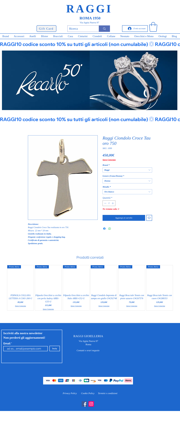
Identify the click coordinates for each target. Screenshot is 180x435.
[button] (153, 27)
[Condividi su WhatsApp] (109, 228)
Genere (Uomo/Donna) (113, 176)
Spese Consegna (109, 160)
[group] (90, 288)
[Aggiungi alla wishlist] (149, 218)
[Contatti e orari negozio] (88, 350)
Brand (106, 165)
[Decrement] (105, 203)
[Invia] (54, 348)
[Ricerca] (81, 29)
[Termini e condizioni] (108, 393)
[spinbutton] (109, 203)
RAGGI (89, 9)
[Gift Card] (46, 28)
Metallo (107, 187)
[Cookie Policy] (88, 393)
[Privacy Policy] (70, 393)
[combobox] (127, 169)
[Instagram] (91, 404)
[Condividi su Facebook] (104, 228)
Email (7, 343)
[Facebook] (84, 404)
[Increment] (113, 203)
